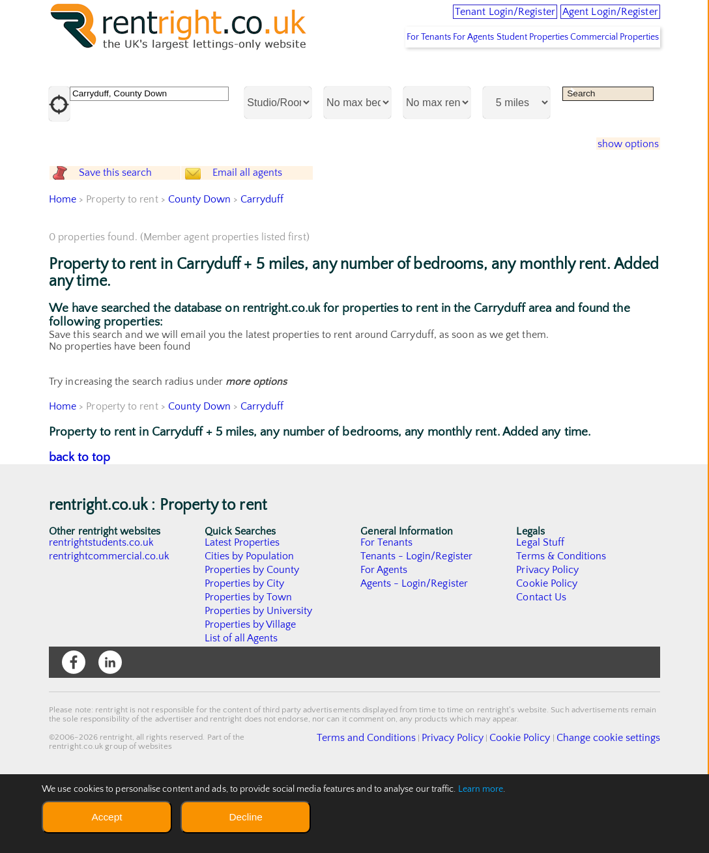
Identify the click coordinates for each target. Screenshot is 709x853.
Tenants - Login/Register (416, 626)
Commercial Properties (607, 74)
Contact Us (541, 667)
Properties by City (245, 653)
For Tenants (378, 74)
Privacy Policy (547, 639)
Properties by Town (249, 667)
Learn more (481, 789)
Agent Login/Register (594, 19)
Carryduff (263, 269)
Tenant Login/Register (453, 19)
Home (62, 269)
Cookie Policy (546, 653)
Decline (245, 816)
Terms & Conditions (561, 626)
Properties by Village (251, 694)
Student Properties (511, 74)
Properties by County (252, 639)
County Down (199, 269)
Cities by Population (250, 626)
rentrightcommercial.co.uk (110, 626)
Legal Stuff (540, 612)
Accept (106, 816)
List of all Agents (241, 708)
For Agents (437, 74)
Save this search (127, 227)
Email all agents (270, 227)
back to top (80, 527)
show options (619, 182)
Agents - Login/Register (414, 653)
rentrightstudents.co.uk (102, 612)
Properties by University (259, 680)
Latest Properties (242, 612)
